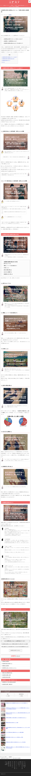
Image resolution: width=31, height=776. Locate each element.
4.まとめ (3, 62)
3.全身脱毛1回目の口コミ (6, 60)
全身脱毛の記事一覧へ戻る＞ (15, 651)
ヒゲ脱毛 (21, 697)
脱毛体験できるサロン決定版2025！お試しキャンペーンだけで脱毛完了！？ (17, 704)
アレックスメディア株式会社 (24, 766)
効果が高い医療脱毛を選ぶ (7, 674)
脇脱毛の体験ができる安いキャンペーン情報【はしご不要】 (14, 738)
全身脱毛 (10, 14)
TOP (4, 758)
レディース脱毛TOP (6, 764)
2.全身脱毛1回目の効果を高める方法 (8, 58)
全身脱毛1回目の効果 (6, 678)
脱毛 (7, 695)
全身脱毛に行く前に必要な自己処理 (9, 683)
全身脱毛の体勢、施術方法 (7, 685)
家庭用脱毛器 (21, 695)
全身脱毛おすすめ (8, 765)
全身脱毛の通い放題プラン (7, 664)
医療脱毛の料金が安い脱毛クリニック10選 (12, 723)
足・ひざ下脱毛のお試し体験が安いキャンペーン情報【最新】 (15, 733)
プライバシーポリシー (12, 766)
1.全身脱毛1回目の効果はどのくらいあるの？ (10, 57)
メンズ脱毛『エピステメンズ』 (19, 765)
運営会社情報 (14, 766)
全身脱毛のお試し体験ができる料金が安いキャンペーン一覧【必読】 (16, 743)
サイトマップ (16, 766)
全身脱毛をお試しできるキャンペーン (9, 669)
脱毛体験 (10, 765)
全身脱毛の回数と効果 (6, 676)
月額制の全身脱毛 (5, 662)
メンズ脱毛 (8, 697)
